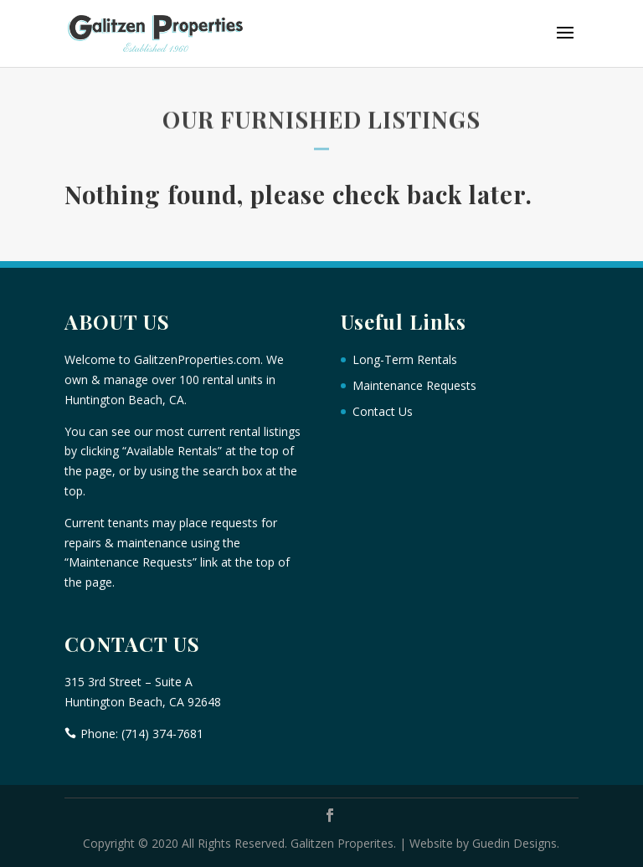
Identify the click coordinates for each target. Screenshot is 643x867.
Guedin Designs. (515, 843)
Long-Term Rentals (404, 359)
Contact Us (382, 411)
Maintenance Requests (414, 385)
